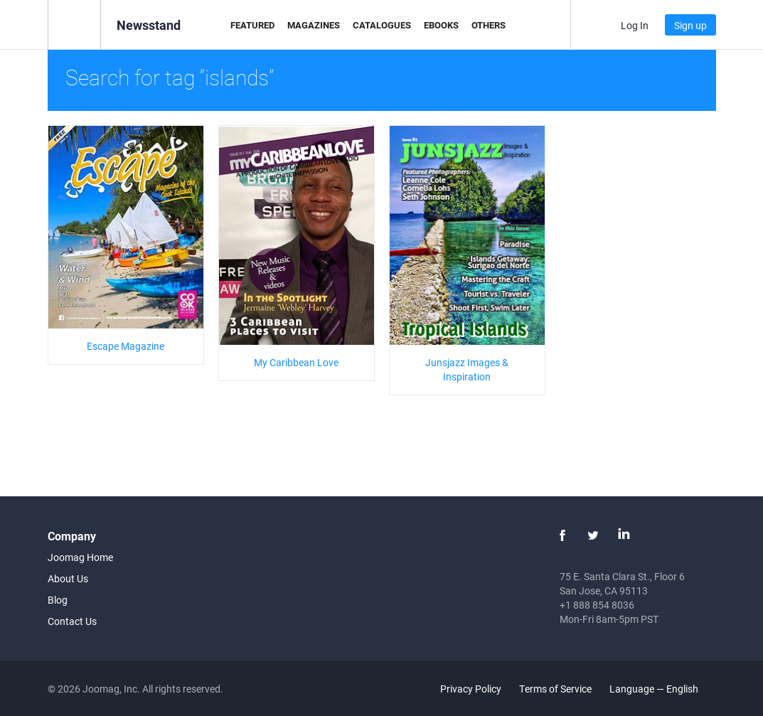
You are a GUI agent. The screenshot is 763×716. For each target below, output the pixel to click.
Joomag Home (80, 557)
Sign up (690, 25)
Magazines (313, 24)
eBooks (441, 24)
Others (488, 24)
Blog (58, 600)
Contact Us (72, 621)
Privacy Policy (470, 688)
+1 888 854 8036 (597, 604)
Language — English (662, 688)
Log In (635, 25)
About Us (68, 578)
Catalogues (382, 24)
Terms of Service (555, 688)
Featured (252, 24)
